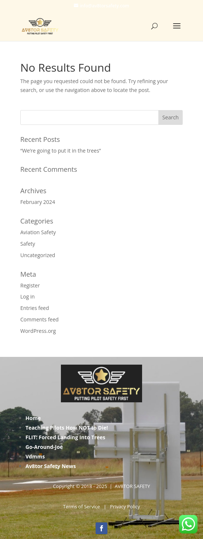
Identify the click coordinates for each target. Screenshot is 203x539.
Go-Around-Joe (44, 446)
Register (30, 285)
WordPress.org (38, 330)
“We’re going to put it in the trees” (60, 150)
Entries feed (34, 307)
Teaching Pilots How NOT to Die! (66, 427)
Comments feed (39, 319)
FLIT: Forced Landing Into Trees (65, 437)
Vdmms (35, 456)
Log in (27, 296)
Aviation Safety (38, 232)
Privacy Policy (125, 506)
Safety (27, 243)
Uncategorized (37, 255)
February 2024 (37, 201)
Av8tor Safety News (50, 466)
